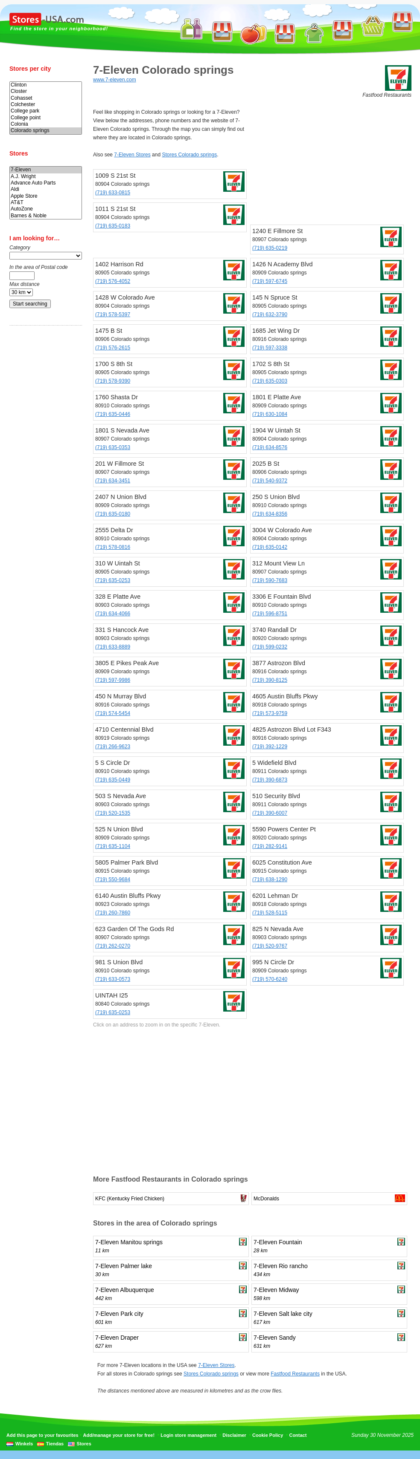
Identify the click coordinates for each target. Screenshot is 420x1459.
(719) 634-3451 (112, 481)
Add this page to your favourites (42, 1435)
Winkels (24, 1443)
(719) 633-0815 (112, 193)
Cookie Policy (267, 1435)
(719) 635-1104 (112, 846)
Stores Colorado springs (189, 155)
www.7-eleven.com (114, 80)
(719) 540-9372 (269, 481)
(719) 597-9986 (112, 680)
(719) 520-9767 (269, 946)
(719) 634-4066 (112, 614)
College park (46, 111)
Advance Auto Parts (46, 183)
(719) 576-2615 (112, 348)
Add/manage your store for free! (119, 1435)
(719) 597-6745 (269, 281)
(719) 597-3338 (269, 348)
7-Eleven (46, 170)
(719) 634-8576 (269, 447)
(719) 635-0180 (112, 514)
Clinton (46, 85)
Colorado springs (46, 130)
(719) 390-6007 (269, 813)
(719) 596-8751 (269, 614)
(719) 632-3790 (269, 314)
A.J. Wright (46, 176)
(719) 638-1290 (269, 879)
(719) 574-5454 (112, 713)
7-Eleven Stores (132, 155)
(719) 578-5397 (112, 314)
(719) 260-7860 (112, 913)
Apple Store (46, 196)
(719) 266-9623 (112, 747)
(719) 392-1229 (269, 747)
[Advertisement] (43, 466)
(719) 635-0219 (269, 248)
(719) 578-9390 (112, 381)
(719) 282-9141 (269, 846)
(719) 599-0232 (269, 647)
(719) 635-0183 (112, 226)
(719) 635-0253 (112, 580)
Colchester (46, 104)
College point (46, 118)
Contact (297, 1435)
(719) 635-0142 (269, 547)
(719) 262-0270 (112, 946)
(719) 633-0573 (112, 979)
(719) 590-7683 (269, 580)
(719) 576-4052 (112, 281)
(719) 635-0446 (112, 414)
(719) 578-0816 (112, 547)
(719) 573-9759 (269, 713)
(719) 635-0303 (269, 381)
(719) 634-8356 (269, 514)
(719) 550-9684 (112, 879)
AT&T (46, 202)
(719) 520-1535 (112, 813)
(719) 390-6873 (269, 780)
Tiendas (55, 1443)
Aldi (46, 189)
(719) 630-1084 (269, 414)
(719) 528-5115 (269, 913)
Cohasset (46, 98)
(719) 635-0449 (112, 780)
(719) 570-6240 (269, 979)
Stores (84, 1443)
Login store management (188, 1435)
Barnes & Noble (46, 216)
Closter (46, 91)
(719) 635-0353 (112, 447)
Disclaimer (234, 1435)
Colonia (46, 124)
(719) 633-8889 (112, 647)
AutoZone (46, 209)
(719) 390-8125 (269, 680)
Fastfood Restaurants (295, 1374)
